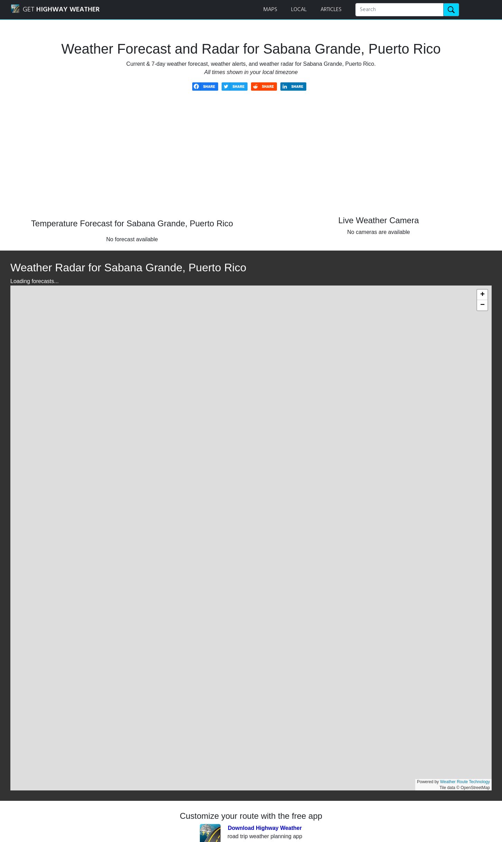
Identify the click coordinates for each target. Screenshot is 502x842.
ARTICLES (331, 9)
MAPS (270, 9)
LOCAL (299, 9)
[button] (482, 295)
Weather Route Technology (465, 781)
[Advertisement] (251, 159)
